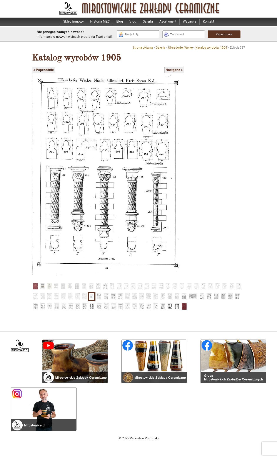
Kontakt (208, 21)
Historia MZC (100, 21)
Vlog (132, 21)
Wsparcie (189, 21)
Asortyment (167, 21)
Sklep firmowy (73, 21)
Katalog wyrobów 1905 (211, 47)
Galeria (148, 21)
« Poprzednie (43, 70)
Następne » (174, 70)
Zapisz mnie (224, 34)
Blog (119, 21)
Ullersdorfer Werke (180, 47)
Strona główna (143, 47)
